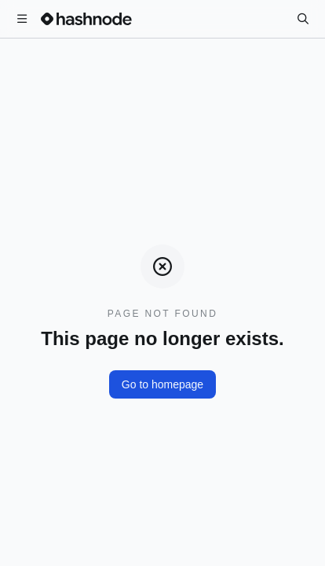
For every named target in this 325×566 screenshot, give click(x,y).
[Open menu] (22, 18)
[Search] (303, 18)
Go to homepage (162, 384)
